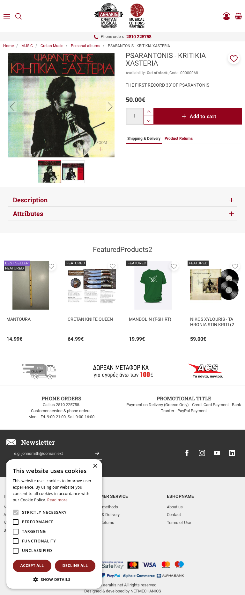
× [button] (95, 466)
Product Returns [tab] (179, 138)
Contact (174, 514)
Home (8, 46)
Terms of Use (179, 522)
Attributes (28, 213)
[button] (234, 58)
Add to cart (203, 116)
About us (175, 507)
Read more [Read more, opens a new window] (57, 500)
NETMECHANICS (145, 570)
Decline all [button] (75, 565)
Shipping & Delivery (102, 514)
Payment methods (101, 507)
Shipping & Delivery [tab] (143, 138)
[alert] (54, 524)
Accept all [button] (32, 565)
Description (30, 200)
